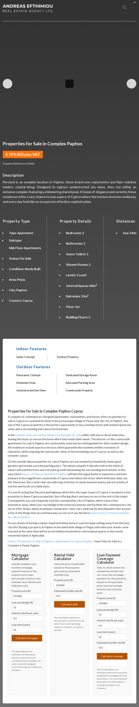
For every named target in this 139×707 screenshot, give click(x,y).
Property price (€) (21, 590)
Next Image (131, 84)
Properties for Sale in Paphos (35, 541)
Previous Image (7, 84)
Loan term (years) (21, 624)
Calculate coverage (112, 656)
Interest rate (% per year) (25, 613)
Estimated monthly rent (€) (68, 590)
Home (12, 541)
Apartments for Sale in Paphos (73, 541)
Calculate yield (69, 604)
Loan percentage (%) (22, 602)
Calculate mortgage (27, 638)
